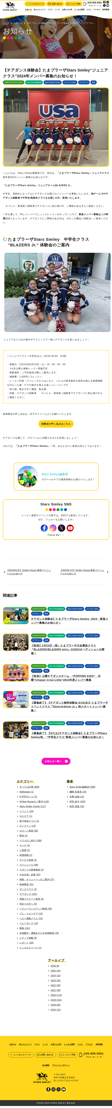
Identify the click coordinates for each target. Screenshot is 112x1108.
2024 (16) (56, 977)
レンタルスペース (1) (30, 950)
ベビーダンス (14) (28, 925)
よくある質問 (79, 10)
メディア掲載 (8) (27, 940)
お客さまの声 (67, 10)
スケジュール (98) (28, 867)
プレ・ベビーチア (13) (30, 915)
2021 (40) (56, 992)
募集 (93, 84)
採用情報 (105, 10)
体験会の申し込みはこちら (56, 425)
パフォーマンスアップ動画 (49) (35, 911)
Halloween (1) (26, 794)
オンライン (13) (27, 828)
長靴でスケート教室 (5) (31, 901)
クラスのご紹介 (70, 84)
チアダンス (84, 84)
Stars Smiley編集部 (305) (83, 789)
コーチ (57, 10)
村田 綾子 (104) (78, 803)
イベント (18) (26, 813)
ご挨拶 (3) (24, 852)
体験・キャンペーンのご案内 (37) (36, 881)
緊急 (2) (23, 837)
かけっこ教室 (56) (28, 833)
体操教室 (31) (26, 886)
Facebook (104, 2)
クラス (50, 10)
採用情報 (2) (25, 857)
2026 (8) (55, 968)
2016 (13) (56, 1012)
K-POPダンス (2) (28, 798)
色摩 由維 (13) (77, 798)
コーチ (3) (24, 847)
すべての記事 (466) (29, 789)
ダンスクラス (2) (27, 891)
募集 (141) (24, 930)
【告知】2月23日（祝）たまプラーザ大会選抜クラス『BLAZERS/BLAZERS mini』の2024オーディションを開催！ (67, 651)
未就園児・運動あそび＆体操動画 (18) (38, 935)
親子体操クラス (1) (29, 823)
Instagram (107, 2)
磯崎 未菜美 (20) (78, 794)
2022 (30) (56, 987)
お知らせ (28, 10)
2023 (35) (56, 982)
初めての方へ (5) (27, 906)
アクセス (96, 10)
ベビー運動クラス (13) (30, 920)
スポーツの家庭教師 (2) (31, 872)
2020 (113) (56, 997)
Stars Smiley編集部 (34, 84)
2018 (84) (56, 1007)
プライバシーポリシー (61, 1067)
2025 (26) (56, 973)
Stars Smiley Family (52, 84)
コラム (89, 10)
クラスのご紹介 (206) (30, 842)
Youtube (107, 5)
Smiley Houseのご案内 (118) (34, 803)
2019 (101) (56, 1002)
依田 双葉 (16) (77, 808)
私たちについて (40, 10)
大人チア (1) (25, 818)
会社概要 (46, 1067)
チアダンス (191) (28, 896)
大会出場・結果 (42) (29, 876)
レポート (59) (26, 945)
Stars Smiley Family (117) (32, 808)
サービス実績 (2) (27, 862)
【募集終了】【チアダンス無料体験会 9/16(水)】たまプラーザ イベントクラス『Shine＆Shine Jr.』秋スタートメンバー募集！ (69, 708)
